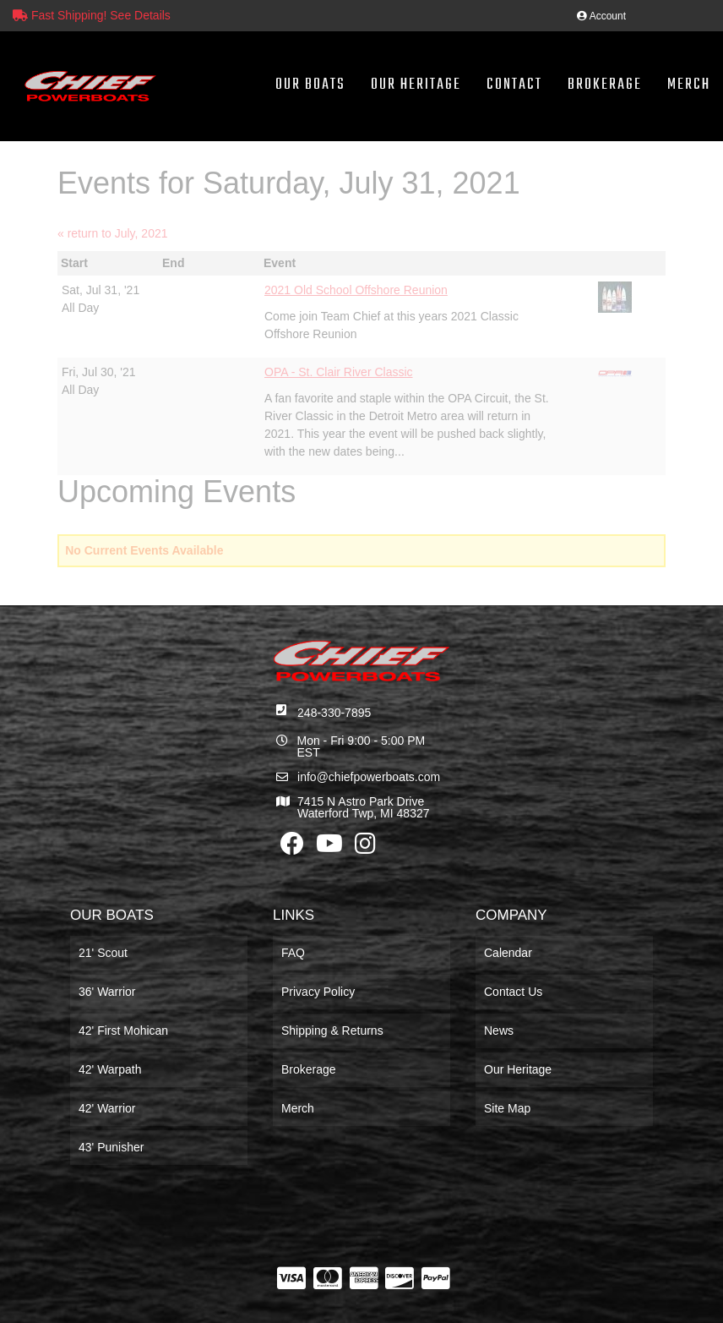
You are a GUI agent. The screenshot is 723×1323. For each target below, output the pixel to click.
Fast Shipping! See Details (92, 15)
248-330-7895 (334, 712)
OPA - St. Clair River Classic (338, 372)
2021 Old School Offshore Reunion (356, 290)
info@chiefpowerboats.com (368, 777)
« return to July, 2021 (112, 233)
